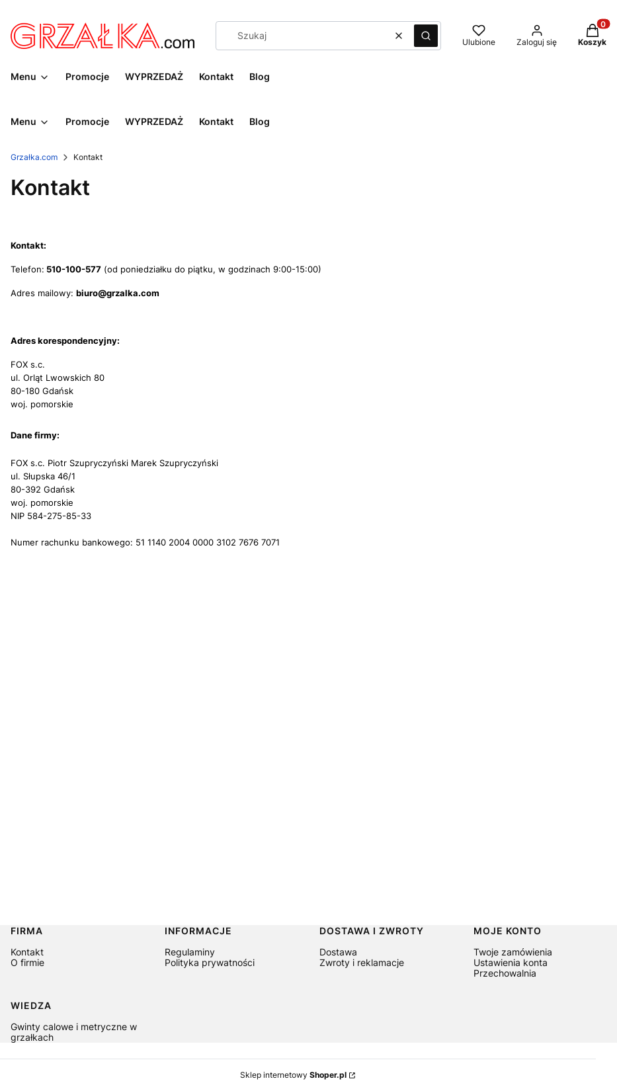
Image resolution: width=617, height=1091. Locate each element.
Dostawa (338, 951)
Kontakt (27, 951)
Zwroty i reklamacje (361, 962)
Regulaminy (190, 951)
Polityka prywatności (210, 962)
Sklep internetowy (293, 1075)
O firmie (27, 962)
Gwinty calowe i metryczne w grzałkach (74, 1032)
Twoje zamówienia (512, 951)
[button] (426, 35)
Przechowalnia (504, 973)
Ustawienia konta (510, 962)
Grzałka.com (34, 157)
